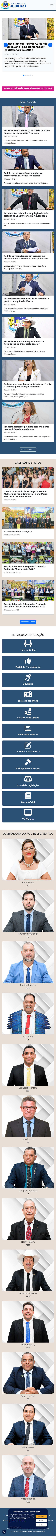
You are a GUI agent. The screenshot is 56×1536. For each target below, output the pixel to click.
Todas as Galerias (28, 622)
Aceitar (41, 1525)
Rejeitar (41, 1520)
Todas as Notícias (28, 449)
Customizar (41, 1516)
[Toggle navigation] (52, 5)
